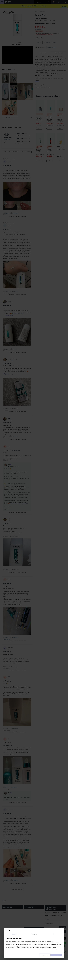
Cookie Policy (53, 948)
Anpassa (44, 955)
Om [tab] (53, 934)
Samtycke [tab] (14, 934)
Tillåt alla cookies (57, 955)
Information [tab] (34, 934)
